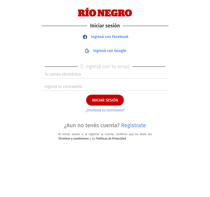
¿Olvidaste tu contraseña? (105, 110)
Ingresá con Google (105, 50)
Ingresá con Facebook (106, 36)
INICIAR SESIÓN (105, 100)
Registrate (133, 125)
